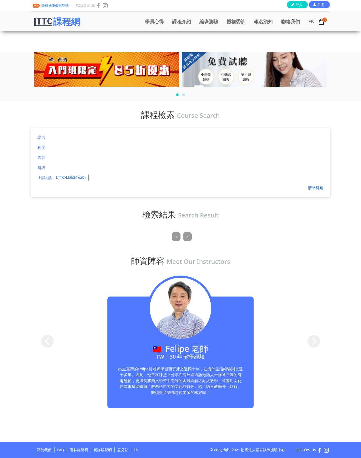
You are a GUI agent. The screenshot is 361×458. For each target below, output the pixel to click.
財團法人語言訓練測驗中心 (263, 449)
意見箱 (122, 449)
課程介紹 (181, 21)
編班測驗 (208, 21)
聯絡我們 (290, 21)
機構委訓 (236, 21)
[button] (177, 94)
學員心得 (154, 21)
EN (311, 21)
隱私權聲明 (79, 449)
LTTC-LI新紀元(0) (71, 177)
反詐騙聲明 (103, 449)
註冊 (321, 4)
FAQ (60, 449)
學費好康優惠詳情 (55, 5)
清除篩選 (316, 187)
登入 (299, 4)
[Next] (187, 236)
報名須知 (263, 21)
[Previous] (176, 236)
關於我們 (44, 449)
